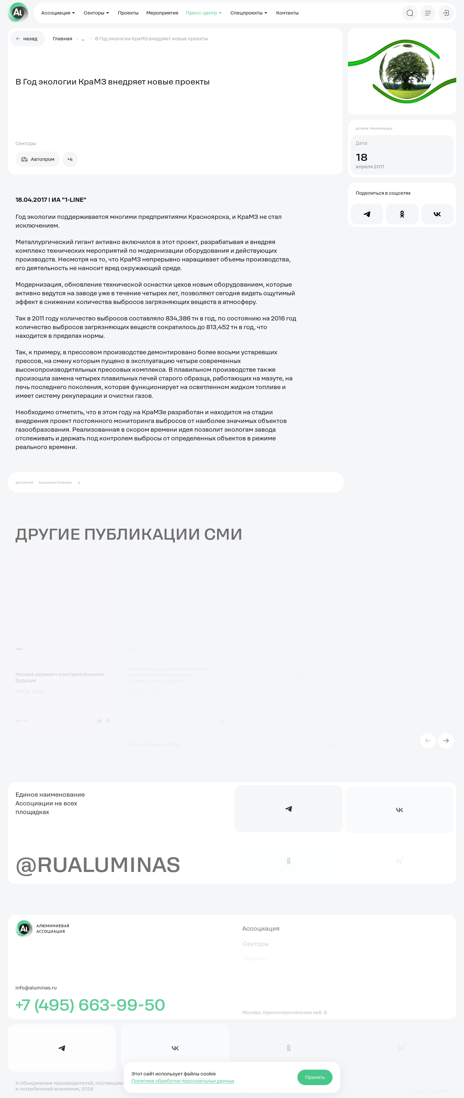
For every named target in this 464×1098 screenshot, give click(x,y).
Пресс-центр (204, 12)
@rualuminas (97, 867)
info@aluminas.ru (36, 991)
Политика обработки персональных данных (182, 1080)
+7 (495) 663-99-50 (90, 1008)
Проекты (128, 12)
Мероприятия (162, 12)
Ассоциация (58, 12)
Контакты (287, 12)
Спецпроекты (249, 12)
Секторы (97, 12)
